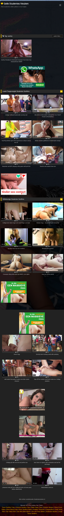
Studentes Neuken (51, 511)
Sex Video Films (11, 511)
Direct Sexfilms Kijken (25, 509)
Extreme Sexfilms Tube (23, 507)
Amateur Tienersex (39, 509)
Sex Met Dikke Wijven (23, 511)
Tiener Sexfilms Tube (8, 507)
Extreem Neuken (48, 507)
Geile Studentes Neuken (14, 3)
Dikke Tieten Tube (36, 507)
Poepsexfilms (50, 509)
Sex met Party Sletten (38, 511)
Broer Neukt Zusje (12, 509)
